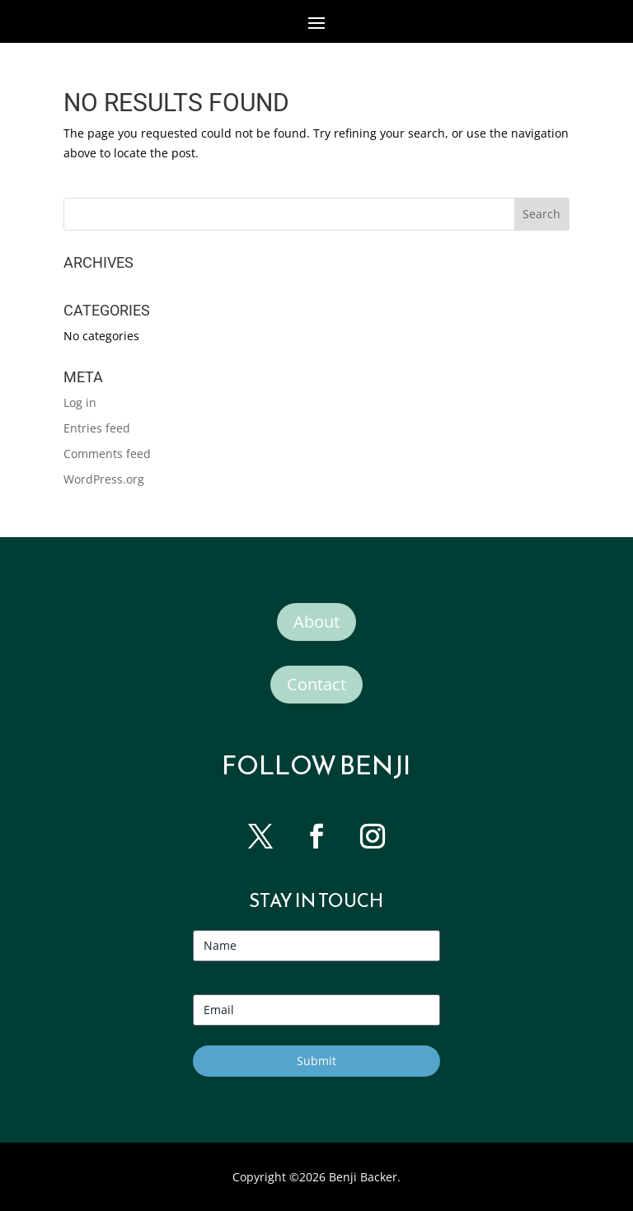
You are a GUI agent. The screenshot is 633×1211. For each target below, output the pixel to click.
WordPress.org (103, 479)
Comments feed (107, 453)
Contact (316, 684)
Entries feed (96, 428)
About (316, 621)
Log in (79, 402)
